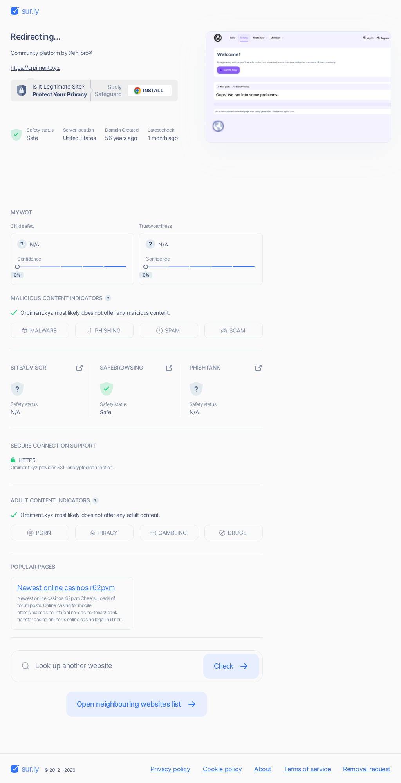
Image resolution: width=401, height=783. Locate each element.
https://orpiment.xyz (35, 67)
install (147, 90)
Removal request (366, 769)
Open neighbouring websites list (137, 704)
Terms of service (307, 769)
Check (231, 666)
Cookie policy (222, 769)
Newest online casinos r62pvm (66, 588)
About (262, 769)
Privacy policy (170, 769)
